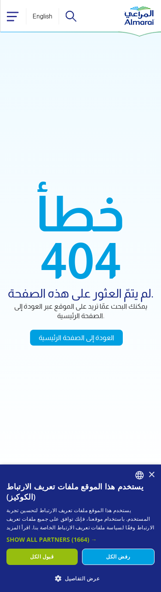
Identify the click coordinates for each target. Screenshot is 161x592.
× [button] (151, 475)
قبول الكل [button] (42, 556)
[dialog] (80, 528)
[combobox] (139, 475)
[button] (80, 539)
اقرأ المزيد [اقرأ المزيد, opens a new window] (18, 527)
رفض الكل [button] (118, 556)
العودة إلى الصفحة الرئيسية (76, 337)
